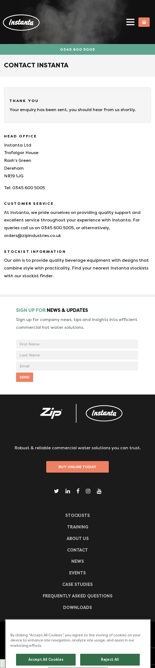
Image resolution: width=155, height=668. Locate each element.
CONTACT (77, 550)
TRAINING (77, 527)
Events (77, 572)
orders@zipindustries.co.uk (32, 235)
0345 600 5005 (77, 49)
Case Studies (77, 584)
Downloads (77, 607)
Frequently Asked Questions (78, 595)
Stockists (77, 515)
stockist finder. (38, 275)
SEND (25, 377)
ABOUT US (78, 538)
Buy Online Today (77, 467)
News (77, 561)
